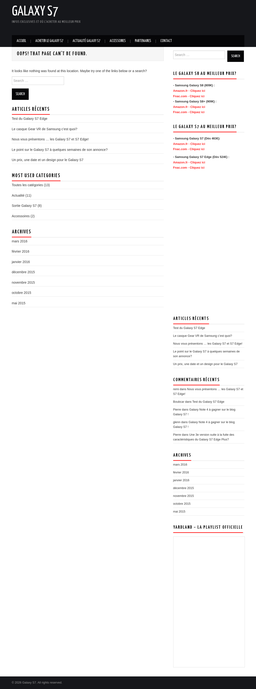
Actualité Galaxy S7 (86, 41)
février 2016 (20, 251)
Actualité (18, 195)
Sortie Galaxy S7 (24, 206)
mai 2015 (19, 303)
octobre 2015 (21, 293)
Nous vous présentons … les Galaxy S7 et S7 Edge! (50, 139)
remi (176, 389)
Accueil (21, 41)
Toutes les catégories (27, 185)
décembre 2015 (23, 272)
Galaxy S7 (35, 11)
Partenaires (143, 41)
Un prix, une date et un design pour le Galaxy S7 (48, 160)
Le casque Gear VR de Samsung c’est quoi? (44, 129)
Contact (166, 41)
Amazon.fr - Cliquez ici (189, 90)
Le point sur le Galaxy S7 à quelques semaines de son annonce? (60, 150)
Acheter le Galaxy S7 (49, 41)
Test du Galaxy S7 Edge (29, 118)
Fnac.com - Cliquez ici (189, 96)
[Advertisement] (126, 16)
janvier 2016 (21, 262)
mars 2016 (20, 241)
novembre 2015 (23, 282)
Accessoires (118, 41)
